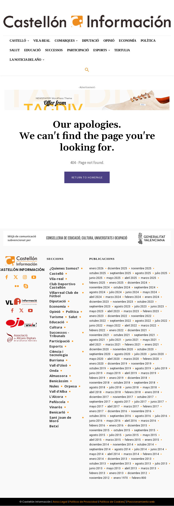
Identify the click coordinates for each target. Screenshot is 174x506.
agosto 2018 (97, 387)
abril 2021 (95, 344)
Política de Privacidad (83, 502)
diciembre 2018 (137, 378)
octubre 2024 (122, 287)
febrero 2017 (151, 406)
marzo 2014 (131, 454)
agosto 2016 (143, 416)
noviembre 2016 (141, 411)
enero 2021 (152, 344)
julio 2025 (161, 273)
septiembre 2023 (99, 306)
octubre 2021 (122, 335)
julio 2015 (115, 435)
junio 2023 (157, 306)
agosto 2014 (122, 449)
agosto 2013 (143, 463)
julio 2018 (115, 387)
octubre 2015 (122, 430)
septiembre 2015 (144, 430)
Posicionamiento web (141, 502)
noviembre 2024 (99, 287)
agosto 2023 (122, 306)
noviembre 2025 (141, 268)
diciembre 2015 (137, 425)
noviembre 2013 (141, 459)
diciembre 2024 (137, 283)
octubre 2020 (145, 349)
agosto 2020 (122, 354)
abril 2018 (95, 392)
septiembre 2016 (120, 416)
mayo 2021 (150, 340)
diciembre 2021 (137, 330)
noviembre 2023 (123, 302)
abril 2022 (131, 325)
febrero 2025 (97, 283)
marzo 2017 (131, 406)
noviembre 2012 (99, 478)
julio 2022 (161, 321)
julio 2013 (161, 463)
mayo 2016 (113, 421)
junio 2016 (95, 421)
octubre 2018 (122, 383)
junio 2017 (157, 402)
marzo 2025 (148, 278)
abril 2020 (113, 359)
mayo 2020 (96, 359)
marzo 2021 (113, 344)
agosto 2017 (122, 402)
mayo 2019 (113, 373)
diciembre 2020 (99, 349)
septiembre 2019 (120, 368)
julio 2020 (140, 354)
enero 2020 (96, 363)
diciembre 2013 (117, 459)
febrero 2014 (151, 454)
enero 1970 (121, 478)
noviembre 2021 (99, 335)
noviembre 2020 (123, 349)
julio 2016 (161, 416)
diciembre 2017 (99, 397)
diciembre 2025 (117, 268)
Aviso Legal (60, 502)
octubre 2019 (97, 368)
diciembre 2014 (99, 444)
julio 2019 (161, 368)
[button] (87, 70)
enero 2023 (96, 316)
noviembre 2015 (99, 430)
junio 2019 (95, 373)
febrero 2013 (97, 473)
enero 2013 (116, 473)
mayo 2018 (150, 387)
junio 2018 (132, 387)
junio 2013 (95, 468)
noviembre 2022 (141, 316)
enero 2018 (152, 392)
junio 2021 (132, 340)
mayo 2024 (150, 292)
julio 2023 (140, 306)
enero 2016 (116, 425)
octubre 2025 (97, 273)
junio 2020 (157, 354)
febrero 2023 (151, 311)
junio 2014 (157, 449)
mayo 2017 (96, 406)
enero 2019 (116, 378)
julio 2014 (140, 449)
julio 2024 (115, 292)
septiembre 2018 (144, 383)
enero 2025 (116, 283)
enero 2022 (116, 330)
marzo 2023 (131, 311)
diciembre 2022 (117, 316)
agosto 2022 (143, 321)
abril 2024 (95, 297)
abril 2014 (113, 454)
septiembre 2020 (99, 354)
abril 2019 (131, 373)
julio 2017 (140, 402)
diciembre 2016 (117, 411)
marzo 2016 (148, 421)
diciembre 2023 (99, 302)
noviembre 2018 (99, 383)
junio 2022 (95, 325)
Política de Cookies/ (112, 502)
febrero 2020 (151, 359)
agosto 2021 (97, 340)
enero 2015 (152, 440)
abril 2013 (131, 468)
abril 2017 (113, 406)
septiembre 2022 (120, 321)
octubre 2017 (145, 397)
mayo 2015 (150, 435)
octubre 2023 (145, 302)
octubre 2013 (97, 463)
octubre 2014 (145, 444)
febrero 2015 (133, 440)
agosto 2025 (143, 273)
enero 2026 (96, 268)
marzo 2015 (113, 440)
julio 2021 (115, 340)
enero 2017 (96, 411)
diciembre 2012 (137, 473)
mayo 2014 (96, 454)
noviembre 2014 (123, 444)
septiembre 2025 (120, 273)
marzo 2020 (131, 359)
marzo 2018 (113, 392)
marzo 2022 (148, 325)
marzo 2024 (113, 297)
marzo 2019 (148, 373)
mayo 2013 (113, 468)
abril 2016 (131, 421)
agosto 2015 (97, 435)
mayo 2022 (113, 325)
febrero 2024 (133, 297)
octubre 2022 (97, 321)
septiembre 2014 (99, 449)
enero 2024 (152, 297)
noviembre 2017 (123, 397)
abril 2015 (95, 440)
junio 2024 (132, 292)
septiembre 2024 (144, 287)
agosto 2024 (97, 292)
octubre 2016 (97, 416)
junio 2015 (132, 435)
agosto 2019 (143, 368)
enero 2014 (96, 459)
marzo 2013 (148, 468)
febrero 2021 (133, 344)
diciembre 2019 (117, 363)
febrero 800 (139, 478)
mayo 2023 (96, 311)
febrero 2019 (97, 378)
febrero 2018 (133, 392)
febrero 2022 (97, 330)
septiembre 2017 (99, 402)
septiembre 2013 (120, 463)
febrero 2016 (97, 425)
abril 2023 (113, 311)
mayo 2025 (113, 278)
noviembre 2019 (141, 363)
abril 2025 (131, 278)
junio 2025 (95, 278)
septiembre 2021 (144, 335)
